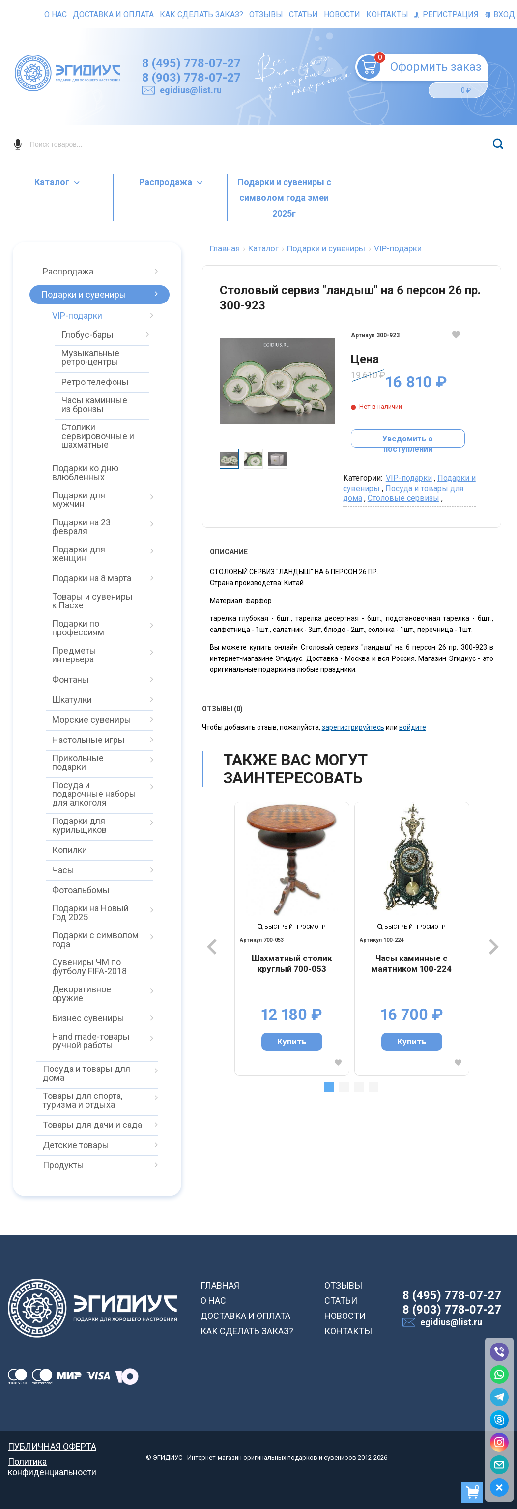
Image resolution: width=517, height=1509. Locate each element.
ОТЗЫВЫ (343, 1285)
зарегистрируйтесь (353, 727)
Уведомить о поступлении (407, 441)
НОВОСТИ (345, 1316)
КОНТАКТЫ (348, 1331)
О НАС (213, 1300)
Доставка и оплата (113, 14)
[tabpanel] (292, 939)
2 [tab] (344, 1087)
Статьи (303, 14)
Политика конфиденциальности (52, 1461)
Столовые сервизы (403, 498)
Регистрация (446, 14)
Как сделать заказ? (201, 14)
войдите (412, 727)
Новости (342, 14)
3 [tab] (359, 1087)
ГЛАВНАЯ (220, 1285)
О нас (55, 14)
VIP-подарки (409, 478)
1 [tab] (329, 1087)
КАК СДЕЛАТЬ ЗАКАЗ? (247, 1331)
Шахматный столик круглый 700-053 (292, 963)
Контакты (387, 14)
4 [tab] (373, 1087)
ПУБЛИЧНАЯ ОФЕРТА (52, 1446)
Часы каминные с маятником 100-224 (412, 963)
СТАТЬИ (340, 1300)
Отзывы (266, 14)
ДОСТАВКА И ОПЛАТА (245, 1316)
